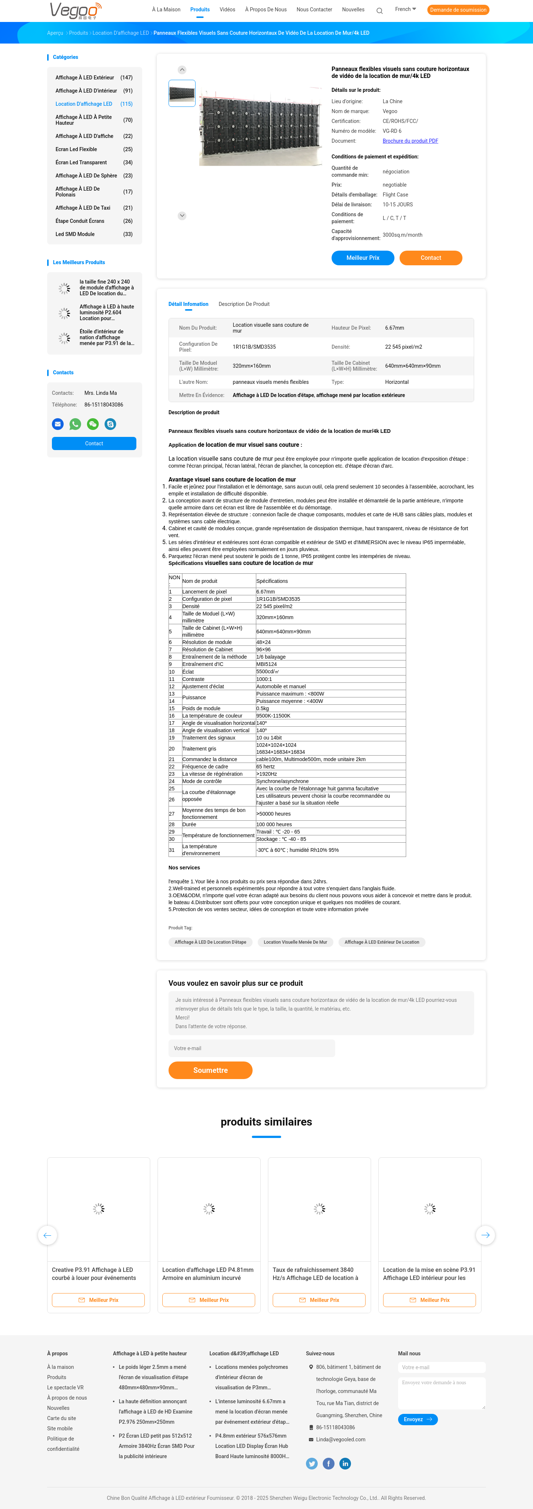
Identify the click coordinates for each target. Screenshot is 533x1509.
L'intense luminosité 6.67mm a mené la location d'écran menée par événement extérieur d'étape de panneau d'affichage (251, 1412)
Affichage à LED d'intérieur (94, 90)
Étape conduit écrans (94, 221)
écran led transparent (94, 162)
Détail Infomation (188, 304)
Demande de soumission (458, 10)
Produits (56, 1377)
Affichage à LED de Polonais (94, 192)
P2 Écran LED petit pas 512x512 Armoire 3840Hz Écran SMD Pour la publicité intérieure (157, 1446)
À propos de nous (67, 1398)
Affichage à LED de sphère (94, 175)
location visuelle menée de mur (295, 942)
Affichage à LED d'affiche (94, 136)
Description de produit (244, 304)
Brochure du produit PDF (410, 141)
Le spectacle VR (65, 1387)
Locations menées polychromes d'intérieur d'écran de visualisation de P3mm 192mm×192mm (251, 1378)
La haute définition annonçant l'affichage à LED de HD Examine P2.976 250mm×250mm (155, 1411)
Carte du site (61, 1418)
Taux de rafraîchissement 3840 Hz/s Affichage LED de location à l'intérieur (315, 1277)
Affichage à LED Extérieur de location (382, 942)
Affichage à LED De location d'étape (210, 942)
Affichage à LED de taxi (94, 207)
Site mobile (60, 1428)
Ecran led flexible (94, 149)
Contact (94, 443)
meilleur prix (363, 257)
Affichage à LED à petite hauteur (94, 120)
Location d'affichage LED (94, 104)
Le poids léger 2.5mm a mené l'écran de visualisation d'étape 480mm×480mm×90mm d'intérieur (153, 1378)
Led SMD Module (94, 234)
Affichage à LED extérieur (94, 77)
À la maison (60, 1367)
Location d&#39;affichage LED (244, 1353)
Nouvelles (58, 1408)
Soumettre (210, 1070)
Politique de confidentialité (63, 1444)
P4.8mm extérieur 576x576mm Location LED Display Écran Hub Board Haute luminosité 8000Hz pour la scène (251, 1447)
